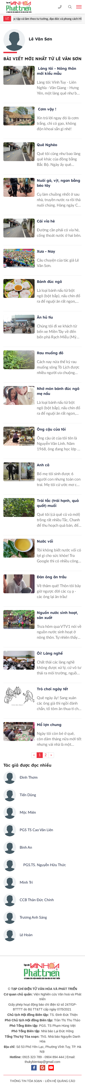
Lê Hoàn (26, 935)
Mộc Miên (28, 812)
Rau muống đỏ (50, 353)
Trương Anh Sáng (33, 917)
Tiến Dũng (28, 795)
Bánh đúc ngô (49, 281)
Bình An (26, 847)
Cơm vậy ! (46, 109)
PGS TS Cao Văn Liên (36, 830)
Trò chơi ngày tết (52, 689)
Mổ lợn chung (49, 724)
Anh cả (43, 465)
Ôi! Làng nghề (50, 653)
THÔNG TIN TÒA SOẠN (26, 1081)
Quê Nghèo (47, 144)
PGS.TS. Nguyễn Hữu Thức (43, 865)
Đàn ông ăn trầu (51, 577)
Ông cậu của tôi (51, 429)
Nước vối (45, 541)
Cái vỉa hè (46, 221)
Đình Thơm (29, 777)
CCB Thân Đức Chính (37, 900)
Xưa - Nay (46, 251)
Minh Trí (26, 882)
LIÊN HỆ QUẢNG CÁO (60, 1081)
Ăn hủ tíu (45, 317)
